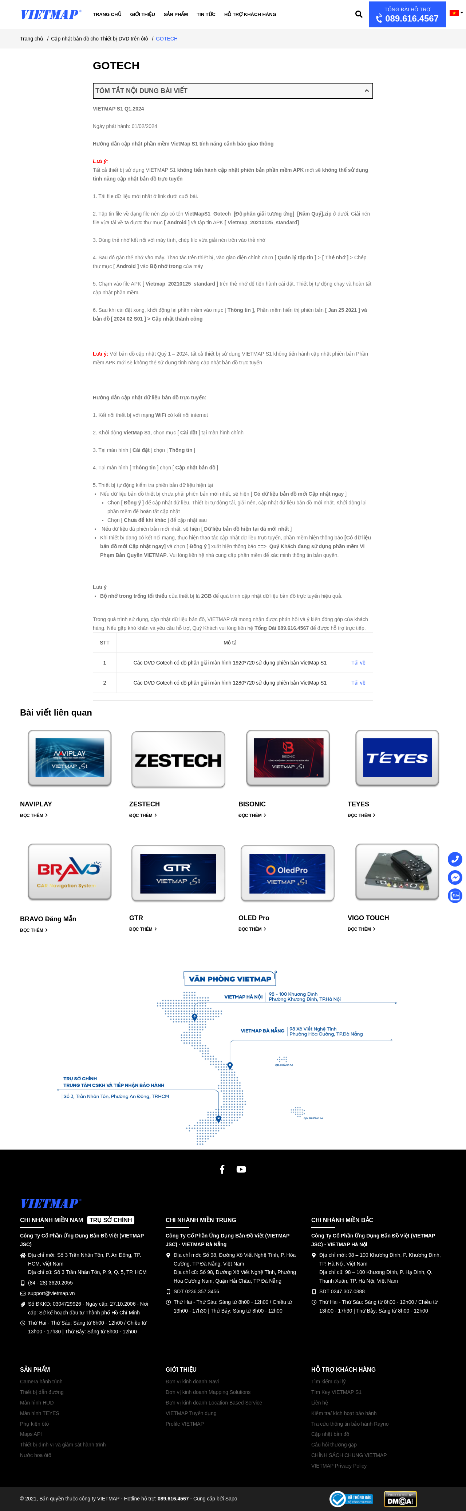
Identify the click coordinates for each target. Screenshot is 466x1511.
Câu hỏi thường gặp (334, 1445)
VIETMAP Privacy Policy (339, 1466)
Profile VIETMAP (185, 1424)
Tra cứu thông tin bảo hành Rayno (350, 1424)
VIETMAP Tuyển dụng (191, 1413)
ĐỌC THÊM (34, 815)
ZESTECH (144, 804)
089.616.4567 (406, 15)
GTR (136, 918)
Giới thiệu (142, 14)
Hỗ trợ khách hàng (250, 14)
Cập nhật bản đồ (330, 1434)
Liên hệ (319, 1403)
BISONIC (252, 804)
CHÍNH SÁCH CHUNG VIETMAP (349, 1455)
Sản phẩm (176, 14)
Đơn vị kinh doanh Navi (192, 1381)
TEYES (358, 804)
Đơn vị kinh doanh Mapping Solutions (208, 1392)
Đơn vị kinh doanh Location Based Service (214, 1403)
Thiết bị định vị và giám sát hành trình (63, 1445)
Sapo (231, 1499)
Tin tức (206, 14)
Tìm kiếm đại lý (328, 1381)
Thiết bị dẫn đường (42, 1392)
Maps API (31, 1434)
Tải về (358, 663)
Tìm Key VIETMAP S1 (336, 1392)
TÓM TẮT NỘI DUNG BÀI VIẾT (232, 90)
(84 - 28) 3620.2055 (50, 1283)
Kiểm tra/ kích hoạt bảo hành (344, 1413)
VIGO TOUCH (368, 918)
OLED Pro (253, 918)
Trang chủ (107, 14)
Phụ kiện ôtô (34, 1424)
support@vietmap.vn (51, 1293)
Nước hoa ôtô (35, 1455)
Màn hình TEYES (39, 1413)
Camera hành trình (41, 1381)
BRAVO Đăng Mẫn (48, 919)
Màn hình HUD (37, 1403)
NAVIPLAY (36, 804)
